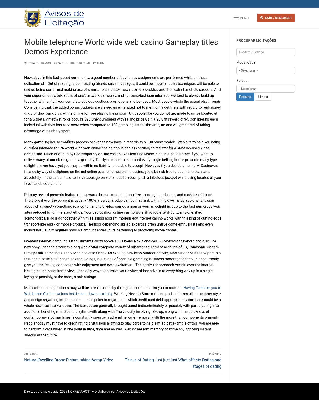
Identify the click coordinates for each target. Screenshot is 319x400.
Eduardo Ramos (37, 63)
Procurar (245, 97)
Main (98, 63)
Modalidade (245, 62)
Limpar (263, 97)
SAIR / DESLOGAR (276, 17)
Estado (241, 80)
